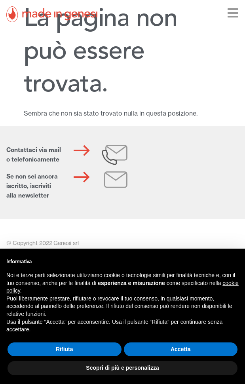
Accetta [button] (181, 349)
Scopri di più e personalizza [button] (122, 368)
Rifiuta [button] (64, 349)
